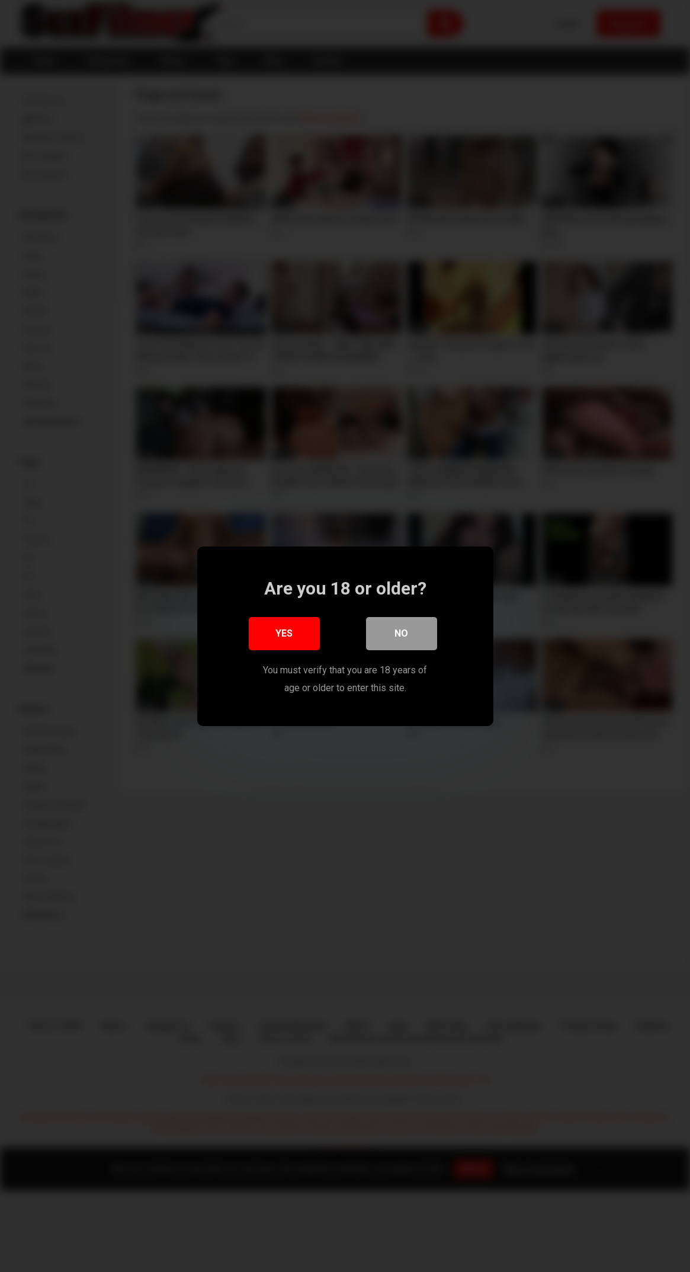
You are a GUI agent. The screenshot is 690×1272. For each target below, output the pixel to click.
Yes (284, 632)
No (401, 632)
